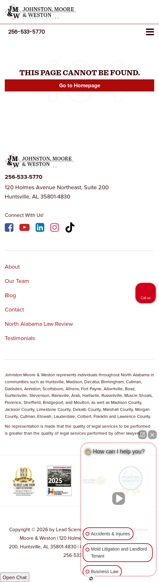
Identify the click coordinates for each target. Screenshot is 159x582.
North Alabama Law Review (39, 324)
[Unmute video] (118, 498)
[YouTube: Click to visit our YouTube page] (25, 228)
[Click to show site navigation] (150, 32)
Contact (14, 309)
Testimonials (20, 338)
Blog (10, 295)
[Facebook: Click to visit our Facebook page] (10, 228)
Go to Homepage (79, 85)
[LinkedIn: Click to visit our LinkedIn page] (40, 228)
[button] (26, 32)
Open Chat (15, 577)
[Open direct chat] (142, 434)
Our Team (17, 281)
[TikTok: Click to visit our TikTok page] (70, 228)
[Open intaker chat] (91, 578)
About (12, 267)
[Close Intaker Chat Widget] (152, 434)
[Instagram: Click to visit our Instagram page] (55, 228)
